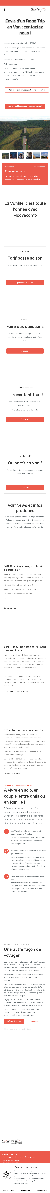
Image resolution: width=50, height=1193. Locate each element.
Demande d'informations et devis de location (26, 90)
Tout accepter (41, 1191)
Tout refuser (25, 1191)
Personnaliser (8, 1191)
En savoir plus (11, 608)
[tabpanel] (25, 133)
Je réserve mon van (25, 283)
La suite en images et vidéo (17, 691)
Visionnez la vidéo (13, 774)
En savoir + (25, 351)
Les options (34, 1021)
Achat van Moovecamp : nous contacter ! (25, 106)
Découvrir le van (14, 1021)
